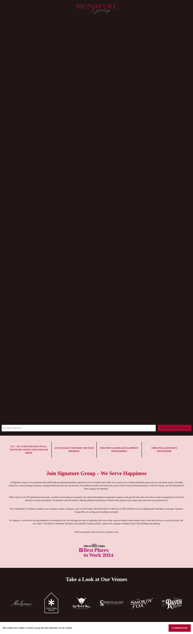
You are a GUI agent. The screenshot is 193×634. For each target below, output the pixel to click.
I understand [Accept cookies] (180, 628)
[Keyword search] (79, 428)
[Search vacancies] (175, 428)
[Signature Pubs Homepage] (96, 9)
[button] (21, 609)
